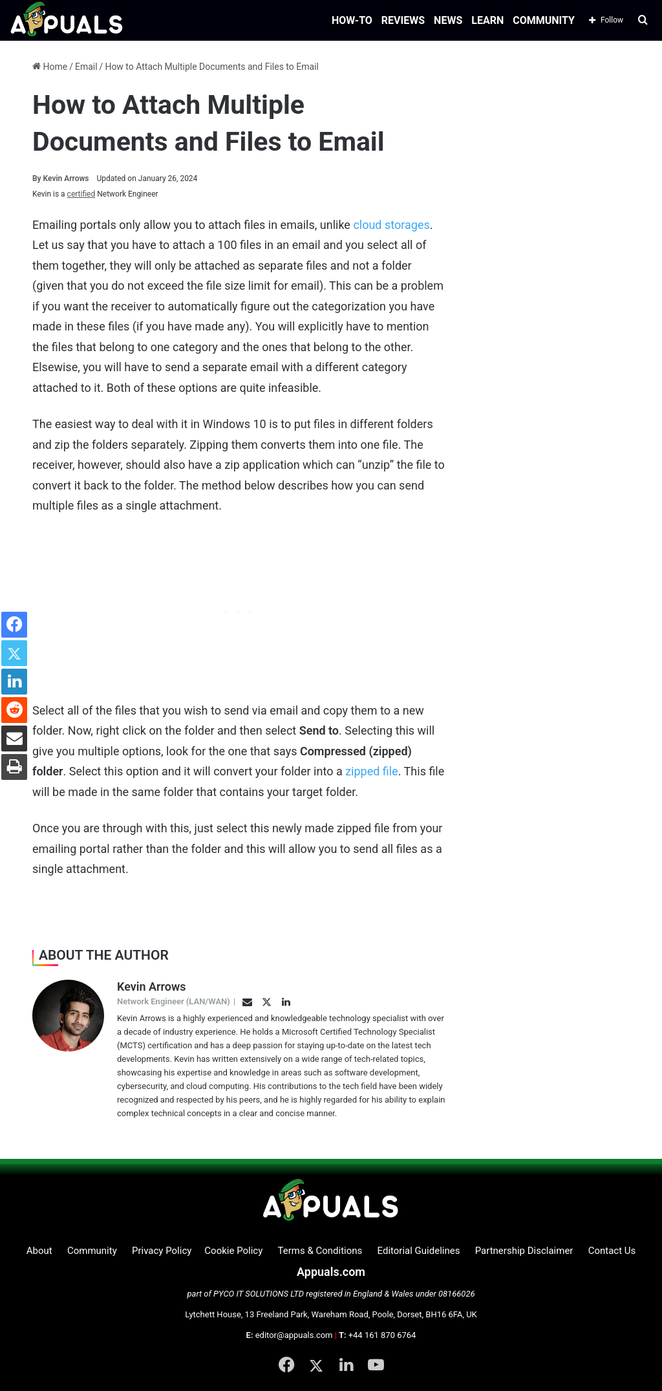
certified (81, 194)
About (39, 1250)
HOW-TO (352, 20)
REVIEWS (403, 20)
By (37, 178)
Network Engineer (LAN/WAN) (173, 1001)
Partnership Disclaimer (524, 1250)
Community (92, 1250)
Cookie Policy (233, 1250)
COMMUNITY (544, 20)
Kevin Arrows (60, 178)
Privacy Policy (161, 1250)
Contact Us (612, 1250)
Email (86, 66)
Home (49, 66)
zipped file (371, 771)
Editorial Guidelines (419, 1250)
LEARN (487, 20)
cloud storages (391, 225)
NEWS (448, 20)
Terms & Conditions (320, 1250)
